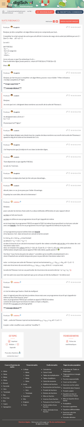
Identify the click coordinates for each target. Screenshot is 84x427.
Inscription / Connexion (69, 12)
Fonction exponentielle (71, 379)
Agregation (7, 407)
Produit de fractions (50, 390)
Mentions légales (24, 422)
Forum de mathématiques (16, 11)
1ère (4, 389)
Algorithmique (7, 13)
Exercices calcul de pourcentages (69, 413)
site (24, 399)
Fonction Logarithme (70, 406)
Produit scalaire (68, 391)
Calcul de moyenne (49, 381)
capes (5, 404)
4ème (5, 377)
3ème (5, 380)
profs (25, 405)
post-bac (6, 398)
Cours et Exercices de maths (12, 366)
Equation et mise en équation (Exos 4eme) (70, 395)
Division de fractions (50, 393)
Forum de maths (32, 365)
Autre (29, 11)
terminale (6, 392)
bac (4, 395)
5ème (5, 374)
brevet (5, 383)
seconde (6, 386)
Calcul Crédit (47, 372)
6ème (5, 371)
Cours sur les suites (70, 382)
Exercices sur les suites (71, 385)
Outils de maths (51, 365)
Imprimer (12, 341)
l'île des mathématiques (57, 422)
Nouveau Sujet (45, 12)
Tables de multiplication (51, 375)
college (25, 369)
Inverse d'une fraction (50, 399)
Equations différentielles (71, 409)
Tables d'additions (49, 378)
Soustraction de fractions (51, 387)
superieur (26, 396)
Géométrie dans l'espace (71, 388)
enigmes (26, 402)
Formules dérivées (69, 417)
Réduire (10, 344)
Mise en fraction (48, 396)
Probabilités (67, 403)
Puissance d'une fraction (51, 402)
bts (4, 401)
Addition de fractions (50, 384)
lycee (25, 384)
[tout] (21, 13)
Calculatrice (47, 369)
